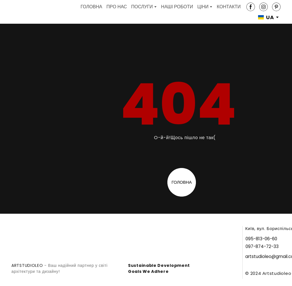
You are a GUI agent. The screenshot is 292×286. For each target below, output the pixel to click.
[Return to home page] (21, 12)
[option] (266, 17)
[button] (250, 7)
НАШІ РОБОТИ (177, 6)
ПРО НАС (116, 6)
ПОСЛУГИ (142, 6)
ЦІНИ (202, 6)
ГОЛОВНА (91, 6)
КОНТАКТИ (229, 6)
